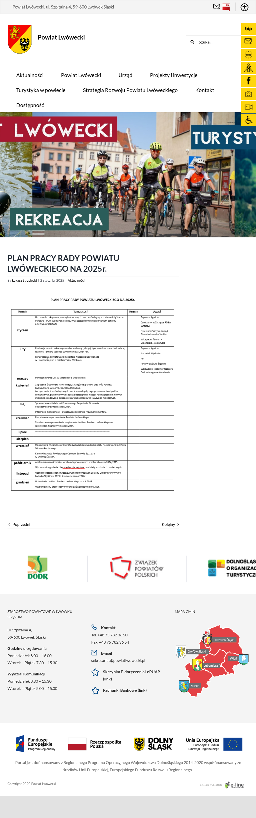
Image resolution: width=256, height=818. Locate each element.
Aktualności (76, 280)
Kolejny (168, 524)
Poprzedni (21, 524)
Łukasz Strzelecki (24, 280)
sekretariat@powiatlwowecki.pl (118, 660)
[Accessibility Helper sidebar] (244, 7)
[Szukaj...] (221, 42)
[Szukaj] (192, 42)
